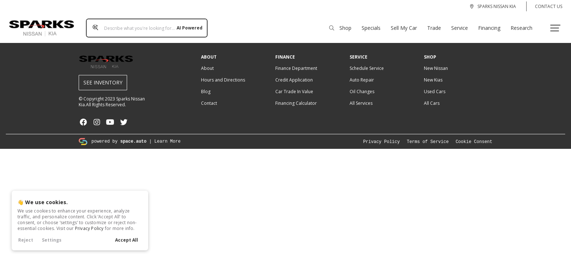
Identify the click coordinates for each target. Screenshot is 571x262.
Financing (492, 24)
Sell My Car (407, 24)
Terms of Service (428, 134)
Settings (52, 240)
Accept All (126, 240)
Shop (343, 24)
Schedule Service (367, 61)
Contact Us (548, 6)
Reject (25, 240)
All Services (361, 96)
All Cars (432, 96)
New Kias (433, 73)
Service (462, 24)
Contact (209, 96)
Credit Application (294, 73)
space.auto (133, 134)
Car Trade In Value (294, 85)
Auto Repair (362, 73)
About (207, 61)
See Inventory (102, 75)
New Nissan (436, 61)
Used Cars (434, 85)
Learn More (167, 134)
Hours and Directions (223, 73)
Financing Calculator (296, 96)
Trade (437, 24)
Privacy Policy (89, 228)
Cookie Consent (474, 134)
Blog (205, 85)
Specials (374, 24)
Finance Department (296, 61)
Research (524, 24)
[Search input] (144, 24)
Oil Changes (362, 85)
